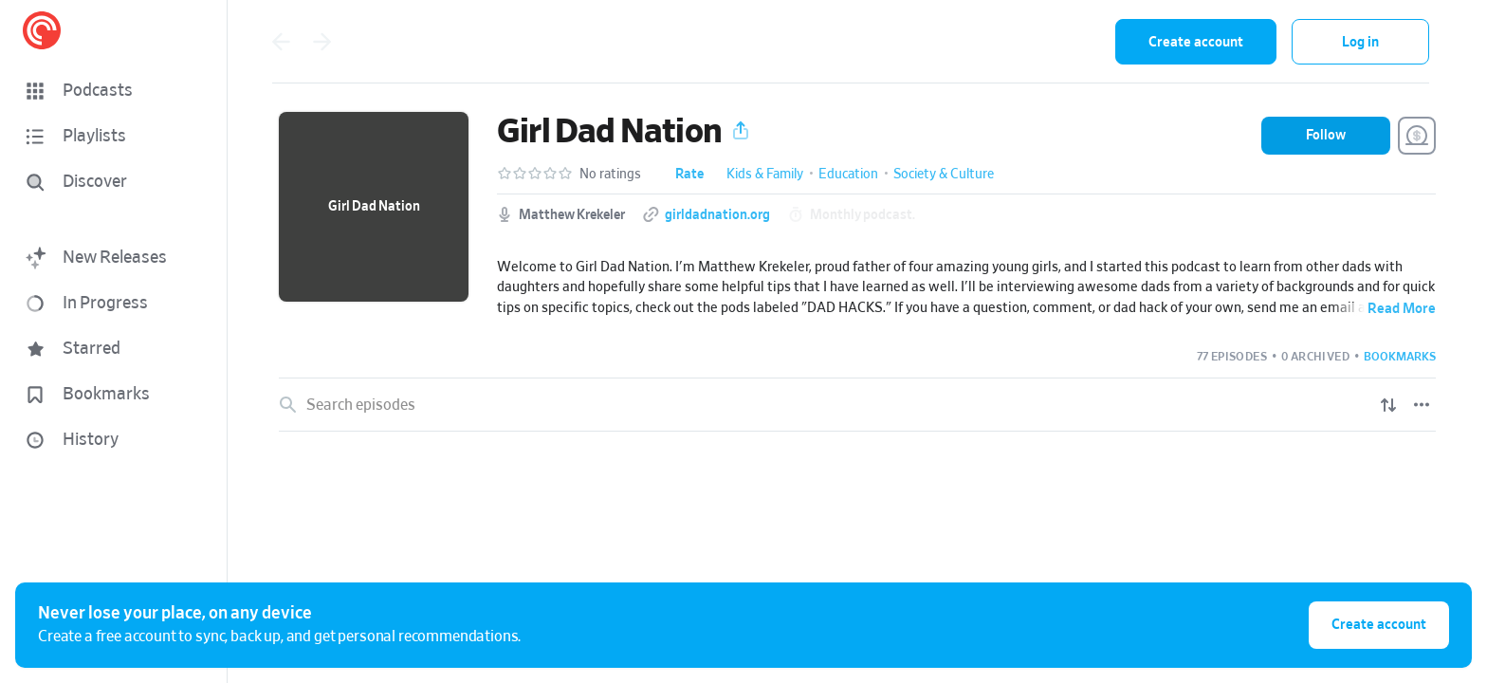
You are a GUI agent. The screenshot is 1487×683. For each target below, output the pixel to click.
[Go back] (280, 41)
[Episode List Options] (1421, 405)
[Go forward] (322, 41)
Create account (1195, 42)
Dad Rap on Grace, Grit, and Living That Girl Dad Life (448, 533)
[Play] (1422, 465)
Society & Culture (943, 174)
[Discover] (110, 182)
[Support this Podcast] (1417, 136)
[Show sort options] (1388, 405)
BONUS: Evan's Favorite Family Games (404, 669)
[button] (114, 91)
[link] (857, 466)
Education (848, 174)
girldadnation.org (717, 215)
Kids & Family (764, 174)
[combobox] (977, 42)
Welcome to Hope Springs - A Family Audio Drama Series (520, 464)
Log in (1360, 42)
